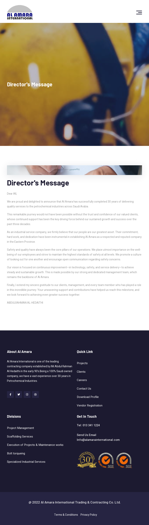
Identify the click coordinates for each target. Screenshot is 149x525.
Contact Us (84, 388)
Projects (82, 363)
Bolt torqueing (16, 453)
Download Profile (88, 397)
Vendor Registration (89, 405)
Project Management (20, 428)
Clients (81, 372)
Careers (82, 380)
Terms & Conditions (66, 515)
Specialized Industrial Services (26, 462)
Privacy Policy (89, 515)
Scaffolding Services (20, 436)
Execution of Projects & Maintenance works (35, 445)
